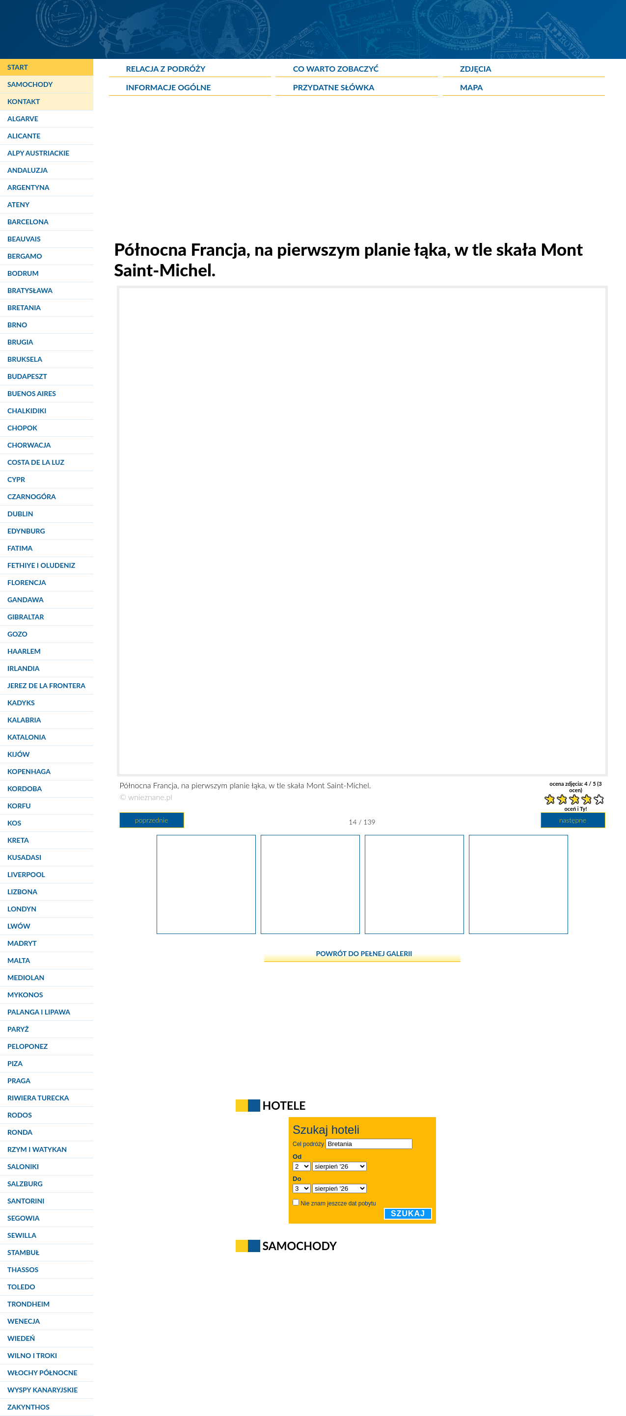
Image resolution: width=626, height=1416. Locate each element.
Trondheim (28, 1304)
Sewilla (21, 1235)
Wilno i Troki (32, 1355)
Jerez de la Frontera (46, 685)
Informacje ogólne (168, 87)
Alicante (23, 136)
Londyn (21, 909)
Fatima (19, 548)
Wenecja (23, 1321)
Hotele (284, 1105)
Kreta (18, 840)
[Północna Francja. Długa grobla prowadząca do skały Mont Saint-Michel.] (518, 930)
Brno (17, 325)
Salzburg (25, 1183)
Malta (18, 960)
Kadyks (21, 702)
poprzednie (151, 820)
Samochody (30, 84)
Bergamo (24, 256)
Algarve (22, 118)
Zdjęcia (475, 68)
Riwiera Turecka (38, 1098)
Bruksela (24, 359)
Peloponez (27, 1046)
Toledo (21, 1286)
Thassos (22, 1269)
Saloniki (23, 1166)
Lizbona (22, 891)
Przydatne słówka (334, 87)
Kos (14, 823)
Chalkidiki (26, 410)
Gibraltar (25, 617)
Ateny (18, 204)
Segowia (23, 1218)
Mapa (471, 87)
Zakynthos (28, 1407)
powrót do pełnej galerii (364, 953)
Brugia (20, 342)
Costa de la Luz (35, 462)
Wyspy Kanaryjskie (42, 1390)
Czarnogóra (31, 496)
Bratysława (30, 290)
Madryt (22, 943)
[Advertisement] (362, 170)
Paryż (18, 1029)
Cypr (16, 479)
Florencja (26, 582)
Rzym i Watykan (37, 1149)
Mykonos (25, 994)
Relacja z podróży (166, 68)
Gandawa (25, 599)
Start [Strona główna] (17, 67)
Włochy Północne (42, 1372)
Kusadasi (24, 857)
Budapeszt (27, 376)
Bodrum (23, 273)
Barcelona (28, 221)
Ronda (19, 1132)
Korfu (19, 806)
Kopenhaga (29, 771)
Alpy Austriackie (38, 153)
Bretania (24, 307)
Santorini (25, 1201)
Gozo (17, 634)
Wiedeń (21, 1338)
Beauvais (24, 239)
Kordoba (24, 788)
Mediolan (25, 977)
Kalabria (24, 720)
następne (572, 820)
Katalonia (26, 737)
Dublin (20, 513)
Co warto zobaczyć (336, 68)
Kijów (18, 754)
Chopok (22, 428)
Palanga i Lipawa (38, 1012)
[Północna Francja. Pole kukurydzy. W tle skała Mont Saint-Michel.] (206, 930)
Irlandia (23, 668)
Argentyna (28, 187)
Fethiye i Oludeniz (41, 565)
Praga (18, 1080)
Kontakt (23, 101)
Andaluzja (27, 170)
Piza (15, 1063)
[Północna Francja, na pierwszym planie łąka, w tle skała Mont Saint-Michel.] (310, 930)
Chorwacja (29, 445)
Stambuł (23, 1252)
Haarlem (24, 651)
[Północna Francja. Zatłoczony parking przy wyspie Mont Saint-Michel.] (414, 930)
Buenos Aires (31, 393)
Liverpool (26, 874)
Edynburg (26, 531)
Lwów (18, 926)
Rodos (19, 1115)
